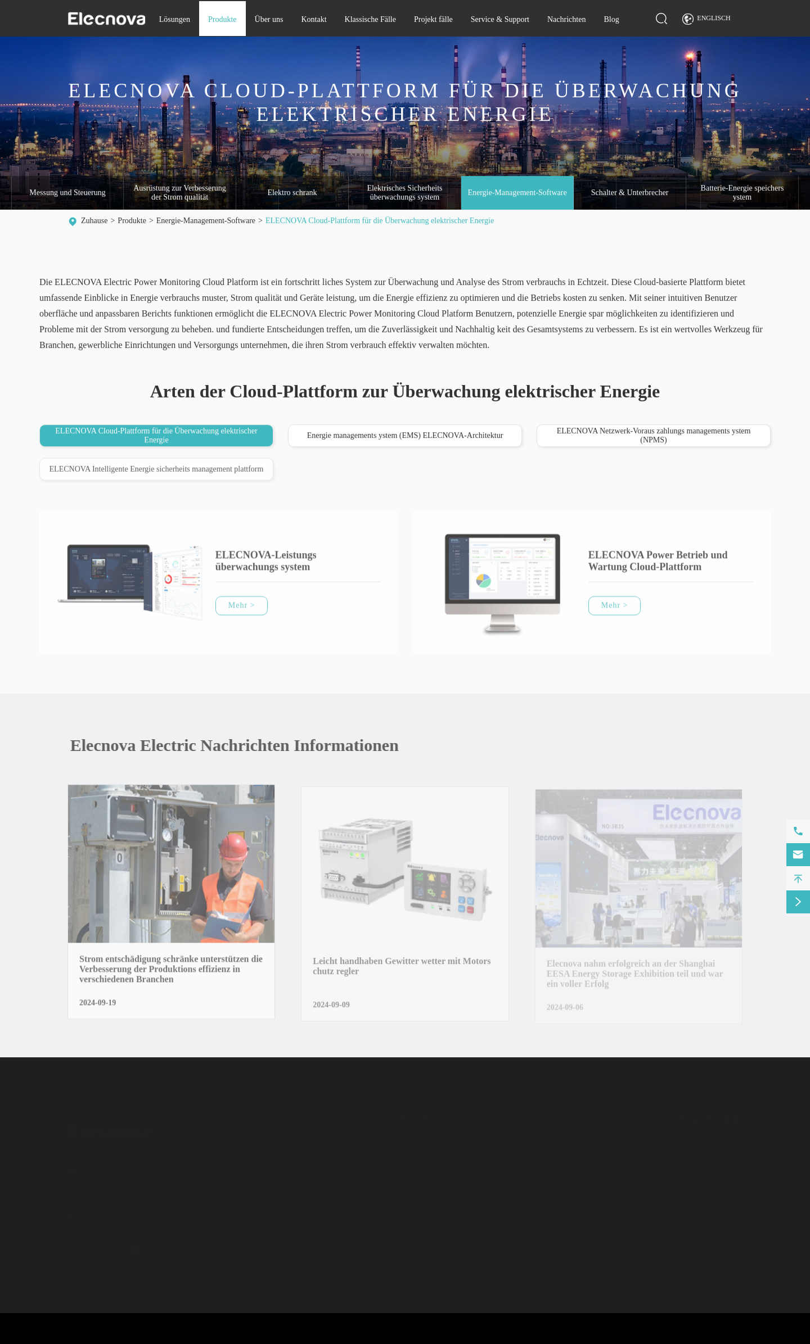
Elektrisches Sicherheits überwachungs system (404, 193)
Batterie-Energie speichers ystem (742, 193)
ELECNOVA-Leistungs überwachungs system (266, 565)
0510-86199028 (108, 1191)
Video (688, 1252)
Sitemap (650, 1335)
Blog (611, 19)
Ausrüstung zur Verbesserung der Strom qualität (179, 193)
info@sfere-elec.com (116, 1168)
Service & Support (500, 19)
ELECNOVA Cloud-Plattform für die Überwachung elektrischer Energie (380, 220)
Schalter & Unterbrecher (630, 193)
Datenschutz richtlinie (712, 1335)
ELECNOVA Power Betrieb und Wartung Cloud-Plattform (658, 565)
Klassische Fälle (370, 19)
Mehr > (241, 610)
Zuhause (94, 220)
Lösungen (174, 19)
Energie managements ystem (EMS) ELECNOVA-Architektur (405, 436)
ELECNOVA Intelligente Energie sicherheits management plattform (157, 473)
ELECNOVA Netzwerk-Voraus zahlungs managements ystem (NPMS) (654, 436)
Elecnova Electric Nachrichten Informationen (239, 745)
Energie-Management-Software (516, 193)
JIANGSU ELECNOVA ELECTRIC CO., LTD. (176, 1335)
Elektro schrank (292, 193)
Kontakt (313, 19)
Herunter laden (702, 1223)
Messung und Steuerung (67, 193)
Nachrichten (566, 19)
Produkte (222, 19)
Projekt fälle (433, 19)
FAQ (686, 1237)
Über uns (269, 19)
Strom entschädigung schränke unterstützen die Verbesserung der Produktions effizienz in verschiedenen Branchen (171, 974)
